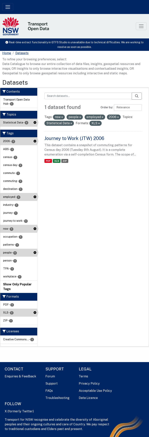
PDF (48, 161)
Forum (50, 376)
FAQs (49, 391)
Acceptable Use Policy (95, 391)
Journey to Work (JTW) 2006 (74, 138)
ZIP (65, 161)
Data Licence (88, 398)
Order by (106, 107)
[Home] (6, 53)
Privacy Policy (89, 383)
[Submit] (137, 96)
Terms (83, 376)
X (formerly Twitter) (19, 411)
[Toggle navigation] (7, 7)
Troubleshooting (57, 398)
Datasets (22, 53)
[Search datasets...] (88, 96)
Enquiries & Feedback (20, 376)
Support (51, 383)
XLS (56, 161)
